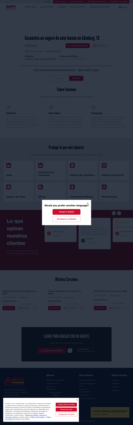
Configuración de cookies (66, 414)
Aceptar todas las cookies (66, 404)
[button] (66, 212)
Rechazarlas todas (66, 409)
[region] (41, 410)
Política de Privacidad (37, 417)
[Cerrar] (77, 400)
